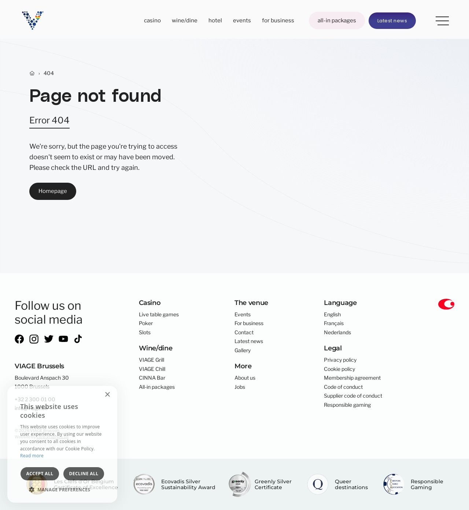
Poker (146, 323)
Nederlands (337, 332)
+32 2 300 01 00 (35, 399)
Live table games (159, 314)
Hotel (215, 20)
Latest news (392, 20)
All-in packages (337, 20)
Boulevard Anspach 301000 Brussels (42, 382)
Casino (152, 20)
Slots (145, 332)
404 (49, 73)
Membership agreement (352, 378)
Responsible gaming (347, 405)
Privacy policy (340, 360)
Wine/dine (184, 20)
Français (334, 323)
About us (244, 378)
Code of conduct (343, 387)
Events (242, 20)
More (440, 19)
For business (278, 20)
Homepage (52, 190)
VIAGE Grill (151, 360)
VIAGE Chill (152, 369)
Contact (244, 332)
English (332, 314)
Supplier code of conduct (353, 395)
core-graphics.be (53, 436)
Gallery (242, 350)
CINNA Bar (152, 378)
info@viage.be (31, 408)
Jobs (239, 387)
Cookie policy (339, 369)
